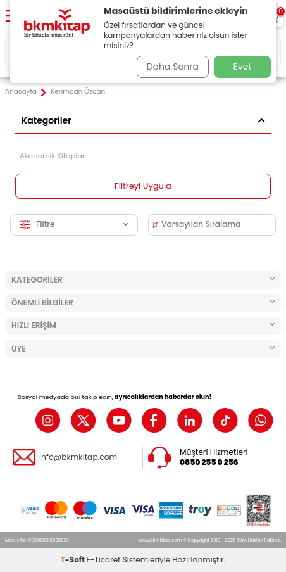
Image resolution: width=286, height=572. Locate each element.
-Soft (74, 559)
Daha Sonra (173, 66)
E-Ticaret (104, 559)
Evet (242, 66)
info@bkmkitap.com (78, 457)
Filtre (74, 224)
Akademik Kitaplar (52, 156)
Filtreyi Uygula (143, 186)
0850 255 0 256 (209, 462)
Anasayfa (21, 91)
